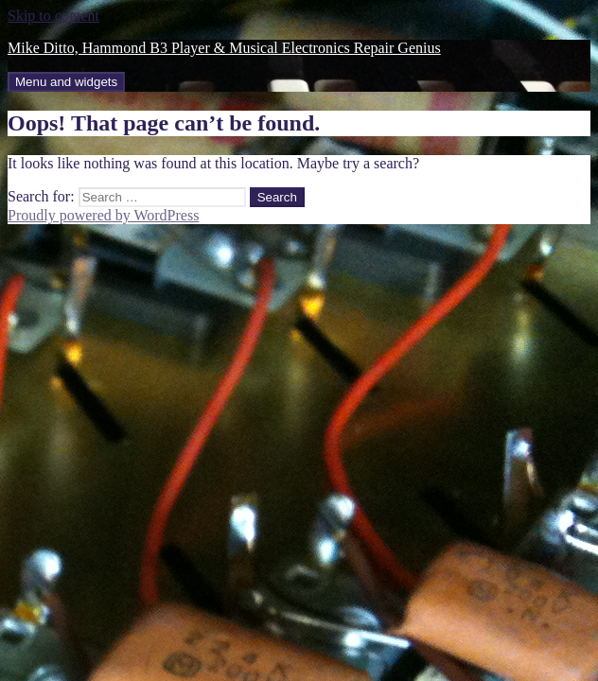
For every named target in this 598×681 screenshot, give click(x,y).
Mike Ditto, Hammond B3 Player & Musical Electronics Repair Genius (224, 48)
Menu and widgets (66, 82)
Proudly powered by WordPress (103, 215)
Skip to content (53, 16)
